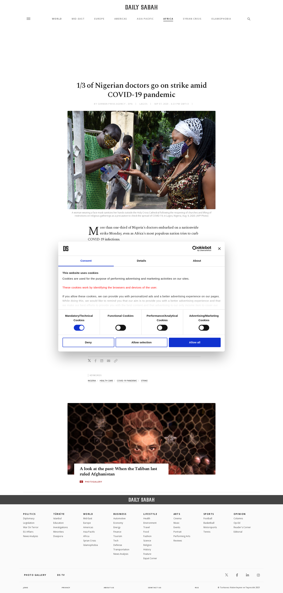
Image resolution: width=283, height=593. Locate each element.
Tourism (117, 536)
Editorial (238, 531)
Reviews (177, 540)
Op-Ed (237, 522)
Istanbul (57, 518)
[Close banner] (219, 248)
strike (144, 380)
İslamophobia (90, 545)
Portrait (177, 531)
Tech (115, 540)
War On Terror (30, 527)
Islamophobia (221, 19)
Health (146, 518)
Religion (147, 545)
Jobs (25, 587)
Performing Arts (181, 536)
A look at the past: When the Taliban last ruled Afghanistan (120, 471)
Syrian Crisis (192, 19)
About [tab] (197, 260)
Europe (99, 19)
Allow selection (141, 342)
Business (120, 514)
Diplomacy (28, 518)
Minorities (58, 531)
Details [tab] (141, 260)
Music (176, 522)
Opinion (240, 514)
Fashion (147, 536)
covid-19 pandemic (127, 380)
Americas (120, 19)
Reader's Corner (242, 527)
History (147, 549)
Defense (117, 545)
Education (58, 522)
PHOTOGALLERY (93, 481)
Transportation (121, 549)
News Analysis (30, 536)
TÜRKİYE (59, 514)
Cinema (177, 518)
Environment (149, 522)
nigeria (92, 380)
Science (147, 540)
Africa (168, 19)
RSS (197, 587)
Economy (118, 522)
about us (109, 587)
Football (207, 518)
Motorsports (210, 527)
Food (146, 531)
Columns (238, 518)
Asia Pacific (145, 19)
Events (176, 527)
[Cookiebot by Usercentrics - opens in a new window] (195, 248)
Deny (88, 342)
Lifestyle (150, 514)
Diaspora (58, 536)
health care (106, 380)
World (57, 19)
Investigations (60, 527)
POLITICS (29, 514)
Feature (147, 553)
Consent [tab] (86, 260)
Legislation (28, 522)
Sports (208, 514)
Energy (116, 527)
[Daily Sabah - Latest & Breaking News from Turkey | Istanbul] (141, 7)
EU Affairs (28, 531)
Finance (117, 531)
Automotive (119, 518)
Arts (176, 514)
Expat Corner (150, 558)
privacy (66, 587)
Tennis (206, 531)
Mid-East (78, 19)
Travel (146, 527)
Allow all (194, 342)
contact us (155, 587)
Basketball (208, 522)
